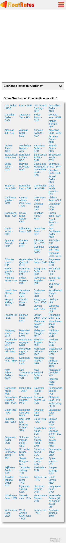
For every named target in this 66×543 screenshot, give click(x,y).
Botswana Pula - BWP (55, 165)
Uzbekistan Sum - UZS (11, 497)
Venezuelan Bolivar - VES (40, 498)
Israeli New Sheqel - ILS (11, 293)
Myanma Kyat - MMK (11, 359)
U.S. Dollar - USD (11, 107)
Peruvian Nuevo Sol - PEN (40, 400)
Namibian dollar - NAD (24, 360)
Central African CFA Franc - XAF (25, 201)
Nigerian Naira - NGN (53, 381)
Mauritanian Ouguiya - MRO (11, 342)
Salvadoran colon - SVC (55, 412)
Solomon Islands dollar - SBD (24, 441)
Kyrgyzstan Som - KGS (40, 301)
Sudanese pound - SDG (39, 452)
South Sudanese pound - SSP (10, 453)
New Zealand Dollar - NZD (38, 374)
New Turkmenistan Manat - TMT (26, 374)
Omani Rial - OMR (25, 389)
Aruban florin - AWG (8, 148)
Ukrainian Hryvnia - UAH (39, 489)
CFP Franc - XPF (40, 199)
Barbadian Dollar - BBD (24, 157)
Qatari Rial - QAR (10, 411)
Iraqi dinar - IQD (55, 285)
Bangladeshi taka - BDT (11, 156)
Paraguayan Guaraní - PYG (26, 400)
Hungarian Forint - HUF (54, 271)
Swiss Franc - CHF (38, 117)
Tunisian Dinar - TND (23, 480)
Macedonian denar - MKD (55, 324)
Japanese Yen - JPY (24, 116)
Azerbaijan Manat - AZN (25, 148)
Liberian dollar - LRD (23, 317)
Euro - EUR (25, 105)
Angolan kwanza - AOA (39, 133)
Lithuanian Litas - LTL (54, 316)
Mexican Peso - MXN (53, 342)
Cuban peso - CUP (55, 214)
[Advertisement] (33, 46)
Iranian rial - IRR (54, 279)
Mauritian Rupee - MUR (39, 342)
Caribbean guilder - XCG (10, 200)
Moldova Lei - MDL (10, 350)
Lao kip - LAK (53, 301)
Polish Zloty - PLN (55, 405)
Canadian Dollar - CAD (10, 117)
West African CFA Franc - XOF (25, 514)
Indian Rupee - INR (23, 280)
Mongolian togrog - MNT (25, 351)
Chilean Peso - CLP (55, 199)
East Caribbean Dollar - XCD (54, 232)
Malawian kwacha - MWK (24, 333)
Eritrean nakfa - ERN (23, 243)
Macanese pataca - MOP (39, 324)
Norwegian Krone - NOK (10, 391)
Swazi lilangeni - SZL (24, 461)
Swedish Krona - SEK (38, 461)
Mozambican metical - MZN (55, 351)
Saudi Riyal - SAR (40, 420)
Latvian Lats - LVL (39, 307)
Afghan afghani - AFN (53, 123)
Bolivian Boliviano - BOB (25, 166)
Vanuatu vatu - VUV (25, 497)
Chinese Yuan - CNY (38, 206)
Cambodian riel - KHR (40, 187)
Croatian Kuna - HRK (38, 216)
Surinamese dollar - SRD (55, 452)
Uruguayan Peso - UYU (55, 489)
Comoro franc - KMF (55, 116)
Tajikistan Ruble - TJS (10, 470)
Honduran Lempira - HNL (24, 271)
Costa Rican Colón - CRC (23, 217)
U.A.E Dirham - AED (53, 480)
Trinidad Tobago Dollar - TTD (9, 481)
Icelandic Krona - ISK (11, 279)
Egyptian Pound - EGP (9, 243)
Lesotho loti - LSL (11, 316)
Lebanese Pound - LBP (54, 308)
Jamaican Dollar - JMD (24, 293)
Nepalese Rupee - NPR (39, 360)
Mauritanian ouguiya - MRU (25, 342)
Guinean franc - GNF (40, 261)
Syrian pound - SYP (53, 461)
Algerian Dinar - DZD (23, 133)
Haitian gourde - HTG (9, 271)
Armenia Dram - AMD (53, 139)
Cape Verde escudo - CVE (53, 189)
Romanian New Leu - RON (24, 412)
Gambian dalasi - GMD (39, 249)
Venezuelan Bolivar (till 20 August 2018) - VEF (55, 501)
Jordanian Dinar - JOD (39, 293)
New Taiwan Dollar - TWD (8, 374)
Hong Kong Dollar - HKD (40, 271)
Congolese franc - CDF (11, 214)
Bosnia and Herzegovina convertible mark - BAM (41, 169)
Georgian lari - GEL (54, 248)
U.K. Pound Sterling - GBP (40, 108)
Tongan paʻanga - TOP (54, 470)
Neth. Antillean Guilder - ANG (53, 362)
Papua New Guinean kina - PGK (11, 400)
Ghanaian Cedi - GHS (55, 254)
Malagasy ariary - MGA (10, 333)
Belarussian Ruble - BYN (55, 157)
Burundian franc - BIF (25, 187)
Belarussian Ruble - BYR (40, 157)
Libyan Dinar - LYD (40, 316)
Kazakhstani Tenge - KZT (55, 293)
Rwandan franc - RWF (39, 412)
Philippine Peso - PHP (55, 398)
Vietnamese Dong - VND (11, 513)
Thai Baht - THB (40, 469)
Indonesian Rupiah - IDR (40, 280)
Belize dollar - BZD (8, 166)
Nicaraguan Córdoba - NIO (55, 372)
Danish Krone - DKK (9, 231)
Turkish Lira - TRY (40, 478)
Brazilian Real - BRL (55, 171)
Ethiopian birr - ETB (39, 242)
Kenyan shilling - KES (9, 302)
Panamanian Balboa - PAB (55, 391)
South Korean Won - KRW (52, 441)
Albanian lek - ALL (9, 131)
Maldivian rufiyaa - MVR (54, 333)
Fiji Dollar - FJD (54, 242)
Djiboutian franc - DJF (25, 230)
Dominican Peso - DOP (40, 231)
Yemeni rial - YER (40, 511)
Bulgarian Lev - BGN (10, 187)
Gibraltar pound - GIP (9, 262)
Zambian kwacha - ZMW (53, 513)
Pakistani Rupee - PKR (39, 391)
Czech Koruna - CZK (53, 222)
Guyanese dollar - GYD (54, 262)
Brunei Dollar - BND (52, 179)
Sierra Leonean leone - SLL (55, 431)
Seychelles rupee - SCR (40, 431)
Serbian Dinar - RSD (53, 422)
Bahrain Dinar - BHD (53, 148)
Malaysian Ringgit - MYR (39, 333)
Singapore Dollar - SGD (10, 440)
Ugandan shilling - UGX (24, 489)
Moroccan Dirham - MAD (39, 351)
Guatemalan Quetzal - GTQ (26, 262)
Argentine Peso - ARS (55, 131)
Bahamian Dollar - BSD (39, 148)
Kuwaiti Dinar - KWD (23, 302)
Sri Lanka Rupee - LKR (24, 452)
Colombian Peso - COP (54, 206)
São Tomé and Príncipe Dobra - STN (24, 425)
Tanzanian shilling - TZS (24, 470)
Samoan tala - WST (10, 420)
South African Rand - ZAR (38, 441)
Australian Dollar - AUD (54, 108)
